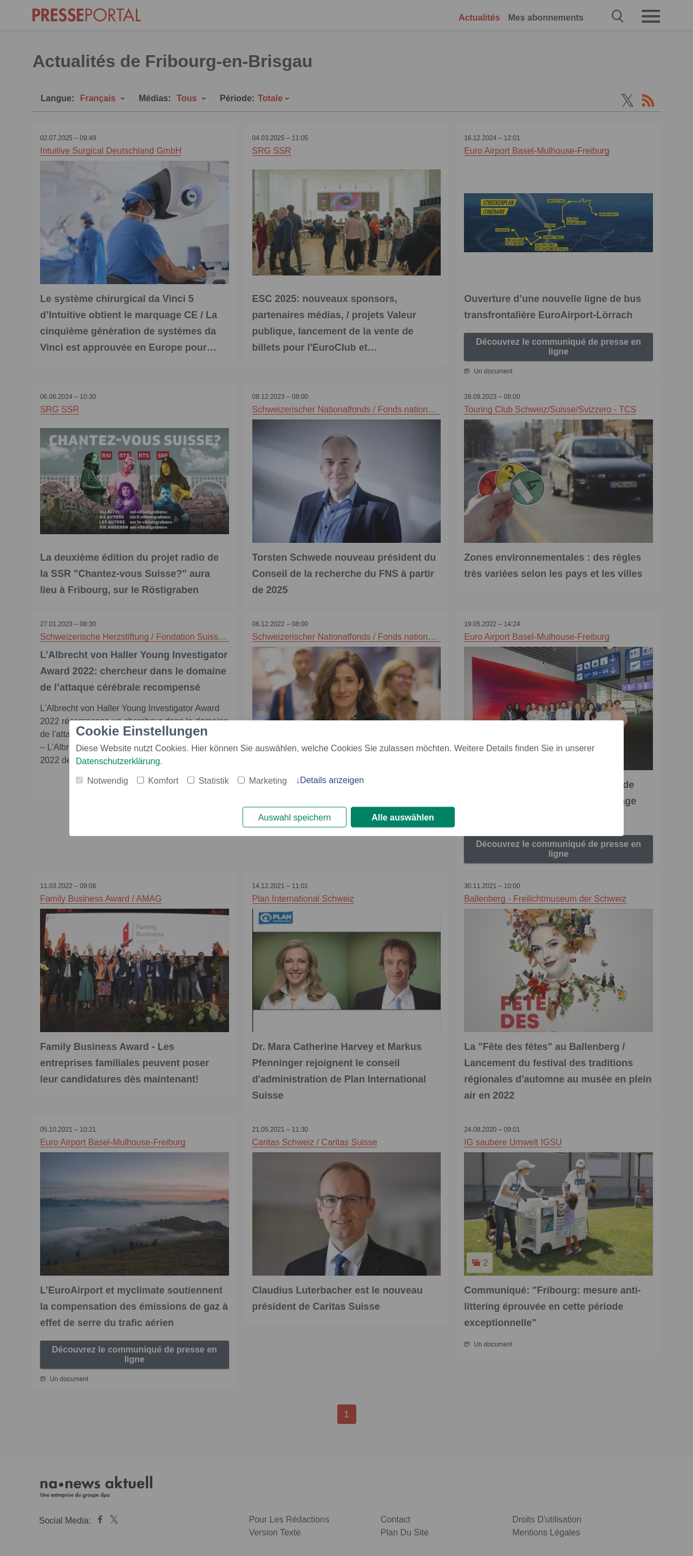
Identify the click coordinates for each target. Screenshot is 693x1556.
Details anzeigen (332, 779)
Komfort (163, 780)
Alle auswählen (402, 817)
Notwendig (107, 780)
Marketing (268, 780)
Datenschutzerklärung (118, 760)
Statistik (214, 780)
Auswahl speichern (294, 817)
